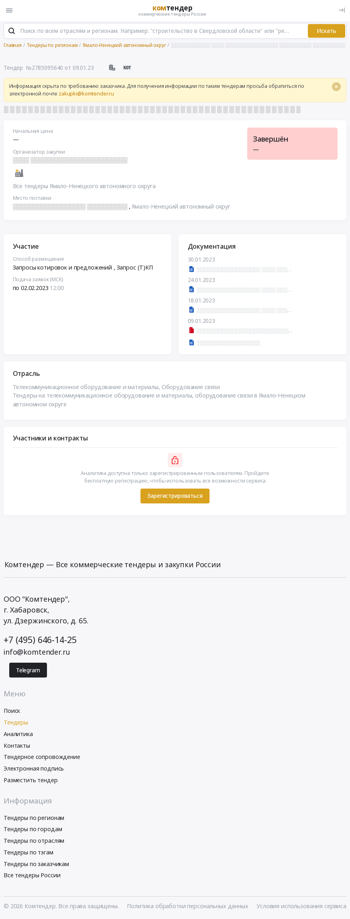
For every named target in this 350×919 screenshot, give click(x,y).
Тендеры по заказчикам (36, 864)
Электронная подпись (34, 769)
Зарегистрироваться (174, 496)
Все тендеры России (32, 876)
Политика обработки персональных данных (187, 906)
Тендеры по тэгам (28, 852)
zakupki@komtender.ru (86, 94)
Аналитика (18, 734)
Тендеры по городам (33, 829)
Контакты (17, 746)
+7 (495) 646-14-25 (40, 640)
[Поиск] (12, 31)
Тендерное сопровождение (42, 757)
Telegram (28, 670)
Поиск (12, 711)
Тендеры (16, 722)
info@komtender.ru (37, 652)
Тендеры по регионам (34, 818)
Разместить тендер (31, 780)
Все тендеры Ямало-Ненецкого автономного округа (84, 186)
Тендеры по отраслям (34, 841)
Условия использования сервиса (301, 906)
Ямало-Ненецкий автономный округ (181, 207)
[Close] (336, 87)
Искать (326, 31)
